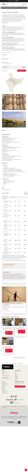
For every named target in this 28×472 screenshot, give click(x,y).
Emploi (3, 390)
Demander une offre (21, 70)
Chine (15, 372)
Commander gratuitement (20, 386)
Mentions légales (14, 406)
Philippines (16, 378)
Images (4, 130)
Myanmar (16, 377)
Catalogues (3, 387)
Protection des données (6, 406)
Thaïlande (16, 379)
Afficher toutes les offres (19, 357)
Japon (16, 375)
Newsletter (3, 389)
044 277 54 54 (6, 310)
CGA (19, 406)
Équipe (3, 386)
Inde (15, 373)
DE (20, 4)
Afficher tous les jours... (6, 52)
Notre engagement (5, 391)
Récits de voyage (4, 383)
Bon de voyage (4, 384)
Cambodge (16, 376)
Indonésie (16, 374)
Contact (3, 388)
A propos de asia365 (5, 385)
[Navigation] (25, 5)
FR (21, 4)
